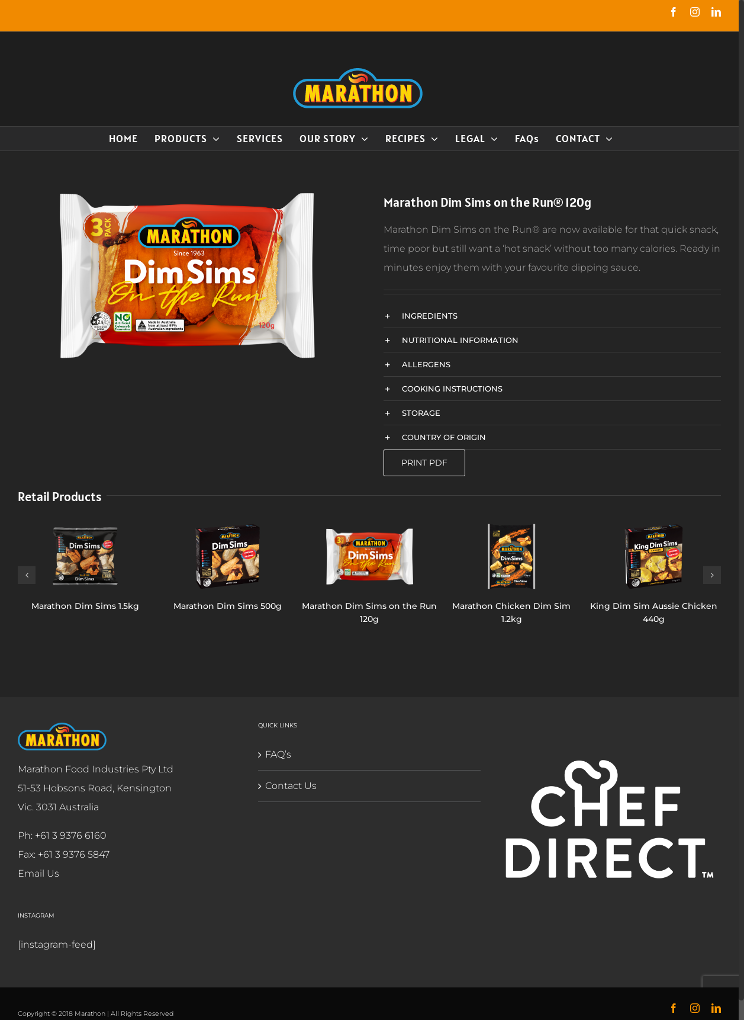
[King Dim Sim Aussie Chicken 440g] (654, 556)
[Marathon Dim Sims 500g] (228, 556)
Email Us (38, 873)
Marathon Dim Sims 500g (227, 606)
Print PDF (424, 462)
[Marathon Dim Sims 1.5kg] (85, 556)
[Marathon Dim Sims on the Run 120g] (369, 556)
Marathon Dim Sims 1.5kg (85, 606)
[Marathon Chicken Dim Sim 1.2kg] (512, 556)
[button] (552, 316)
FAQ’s (278, 754)
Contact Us (291, 785)
